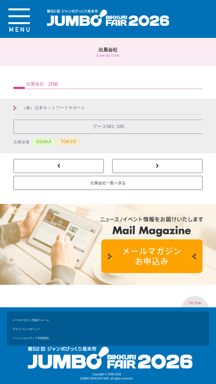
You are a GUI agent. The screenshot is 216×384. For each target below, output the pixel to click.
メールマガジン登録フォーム (30, 320)
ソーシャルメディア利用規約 (30, 338)
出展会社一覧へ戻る (108, 183)
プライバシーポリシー (26, 329)
